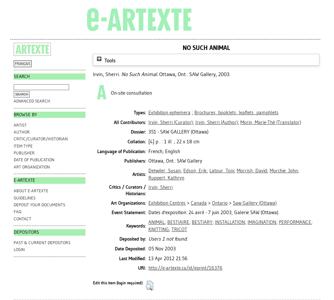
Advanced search (32, 101)
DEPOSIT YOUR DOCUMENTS (39, 204)
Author (22, 132)
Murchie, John (284, 171)
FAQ (17, 211)
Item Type (23, 146)
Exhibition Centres (167, 203)
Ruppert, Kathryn (166, 178)
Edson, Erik (195, 171)
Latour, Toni (221, 171)
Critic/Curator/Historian (41, 138)
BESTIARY (202, 222)
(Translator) (270, 122)
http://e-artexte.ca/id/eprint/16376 (185, 268)
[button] (149, 285)
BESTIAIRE (178, 222)
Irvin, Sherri (160, 187)
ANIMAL (156, 222)
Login (19, 249)
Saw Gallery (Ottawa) (255, 203)
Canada (199, 203)
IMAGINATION (262, 222)
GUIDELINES (25, 198)
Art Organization (32, 167)
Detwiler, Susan (164, 171)
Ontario (220, 203)
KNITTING (158, 229)
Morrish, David (252, 171)
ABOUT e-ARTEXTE (31, 190)
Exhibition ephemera (169, 113)
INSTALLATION (230, 222)
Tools (105, 60)
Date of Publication (34, 159)
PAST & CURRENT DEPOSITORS (42, 242)
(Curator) (170, 122)
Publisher (24, 152)
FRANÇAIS (22, 64)
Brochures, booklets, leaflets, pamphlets (236, 113)
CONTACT (22, 218)
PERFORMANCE (295, 222)
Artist (20, 125)
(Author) (216, 122)
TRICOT (179, 229)
